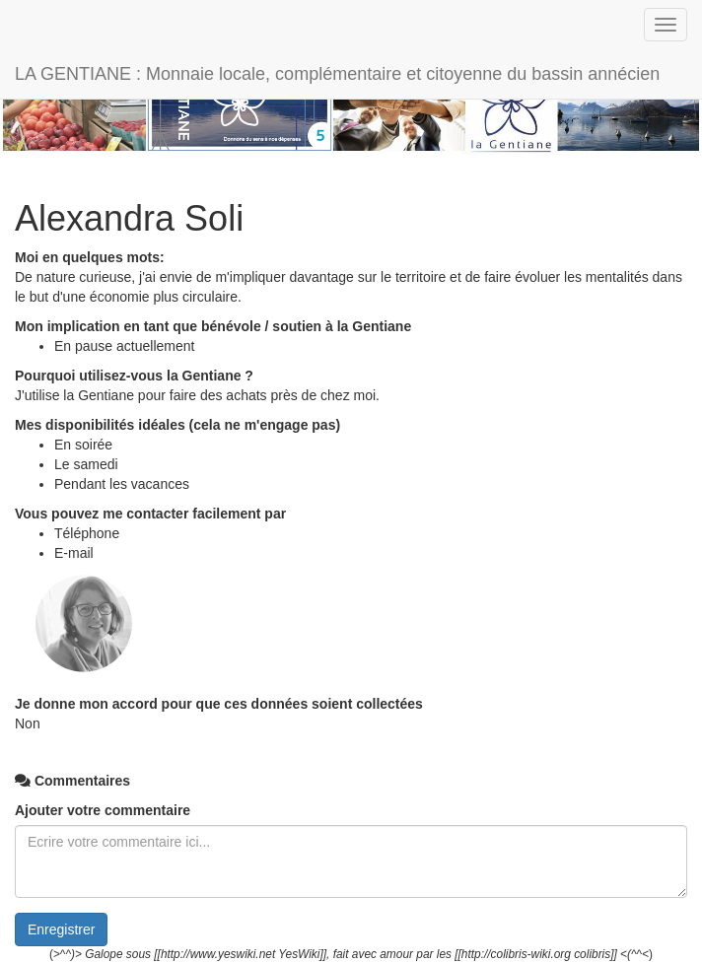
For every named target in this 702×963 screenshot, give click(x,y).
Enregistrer (61, 929)
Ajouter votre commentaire (102, 810)
